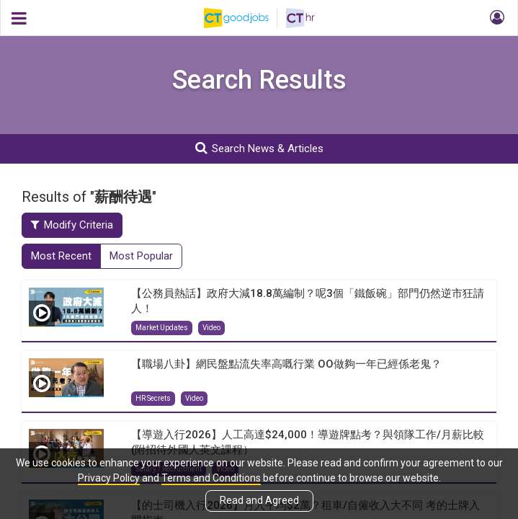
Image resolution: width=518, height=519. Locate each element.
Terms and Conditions (211, 478)
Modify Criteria (72, 224)
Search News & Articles (259, 148)
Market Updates (161, 328)
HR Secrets (153, 398)
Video (211, 328)
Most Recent (61, 255)
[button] (495, 18)
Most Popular (141, 255)
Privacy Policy (109, 478)
